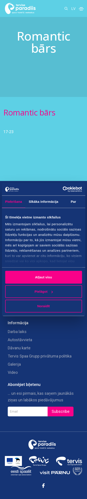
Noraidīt (43, 306)
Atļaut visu (43, 277)
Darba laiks (17, 331)
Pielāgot (44, 291)
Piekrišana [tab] (13, 201)
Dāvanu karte (19, 348)
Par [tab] (73, 201)
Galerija (14, 364)
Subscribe (61, 411)
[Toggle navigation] (81, 8)
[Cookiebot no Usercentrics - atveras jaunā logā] (62, 189)
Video (13, 372)
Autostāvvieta (20, 339)
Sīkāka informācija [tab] (43, 201)
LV (73, 8)
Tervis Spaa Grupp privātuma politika (40, 356)
